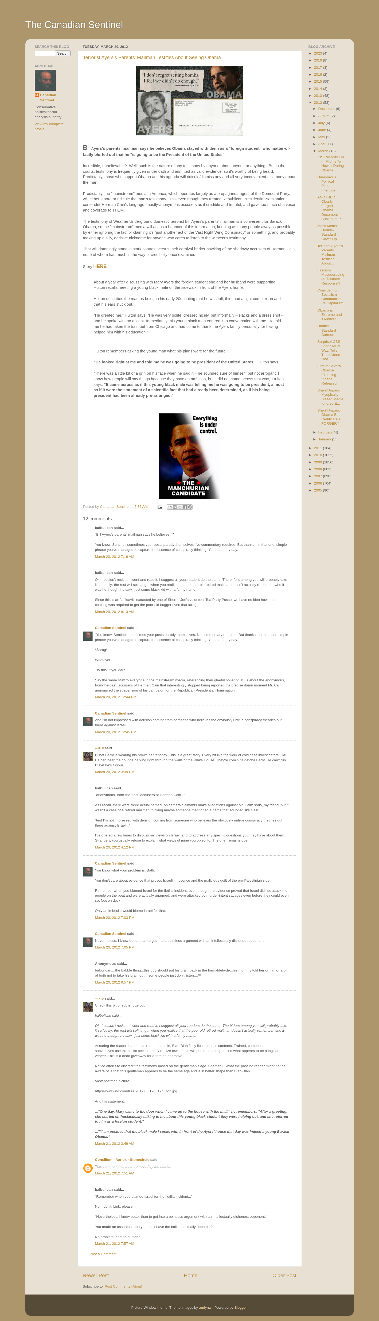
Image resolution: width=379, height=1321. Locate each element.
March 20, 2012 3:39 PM (115, 772)
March (323, 151)
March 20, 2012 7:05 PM (115, 947)
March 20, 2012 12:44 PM (115, 697)
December (327, 109)
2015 (318, 81)
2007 (318, 476)
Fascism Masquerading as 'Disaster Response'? (330, 276)
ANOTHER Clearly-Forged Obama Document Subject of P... (330, 208)
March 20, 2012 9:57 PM (115, 982)
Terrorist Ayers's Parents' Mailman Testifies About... (330, 254)
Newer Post (96, 1275)
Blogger (241, 1307)
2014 (318, 89)
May (322, 137)
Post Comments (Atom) (123, 1286)
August (324, 116)
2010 (318, 455)
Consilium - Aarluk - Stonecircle (122, 1160)
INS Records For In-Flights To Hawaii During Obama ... (330, 163)
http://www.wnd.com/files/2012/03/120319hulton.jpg (136, 1091)
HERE (100, 266)
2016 (318, 74)
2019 (318, 60)
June (322, 130)
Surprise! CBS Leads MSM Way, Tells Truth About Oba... (329, 350)
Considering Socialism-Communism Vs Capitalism (330, 296)
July (322, 123)
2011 (318, 448)
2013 (318, 96)
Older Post (284, 1275)
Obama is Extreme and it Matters (329, 314)
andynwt (205, 1307)
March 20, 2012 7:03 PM (115, 918)
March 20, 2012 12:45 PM (115, 732)
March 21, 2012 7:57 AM (114, 1244)
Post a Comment (103, 1254)
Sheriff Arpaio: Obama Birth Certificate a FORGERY (329, 416)
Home (190, 1275)
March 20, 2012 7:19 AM (114, 557)
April (322, 144)
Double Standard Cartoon (326, 330)
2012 (318, 103)
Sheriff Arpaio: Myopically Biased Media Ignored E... (330, 396)
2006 (318, 483)
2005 (318, 490)
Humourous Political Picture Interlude (326, 183)
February (326, 432)
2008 (318, 469)
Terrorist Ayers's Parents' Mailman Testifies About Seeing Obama (152, 57)
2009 (318, 462)
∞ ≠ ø (99, 748)
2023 (318, 53)
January (325, 439)
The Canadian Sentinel (74, 24)
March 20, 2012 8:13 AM (114, 612)
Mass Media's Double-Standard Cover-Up (328, 232)
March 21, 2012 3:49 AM (114, 1144)
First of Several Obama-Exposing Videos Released (329, 374)
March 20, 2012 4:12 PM (115, 847)
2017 (318, 68)
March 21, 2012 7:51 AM (114, 1173)
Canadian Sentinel (110, 628)
